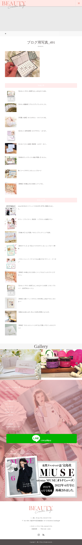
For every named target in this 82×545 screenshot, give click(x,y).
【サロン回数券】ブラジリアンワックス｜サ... (32, 104)
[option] (20, 364)
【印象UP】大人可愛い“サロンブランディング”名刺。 (34, 232)
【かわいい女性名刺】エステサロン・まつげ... (32, 131)
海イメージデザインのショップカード (30, 170)
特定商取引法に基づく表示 (13, 426)
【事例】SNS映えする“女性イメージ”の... (31, 184)
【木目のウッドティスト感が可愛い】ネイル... (32, 157)
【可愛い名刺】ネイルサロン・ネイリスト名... (32, 117)
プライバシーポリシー (12, 429)
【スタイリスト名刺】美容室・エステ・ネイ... (32, 144)
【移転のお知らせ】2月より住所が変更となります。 (34, 312)
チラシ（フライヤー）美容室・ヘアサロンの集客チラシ (35, 219)
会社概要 (10, 424)
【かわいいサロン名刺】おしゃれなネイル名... (32, 91)
